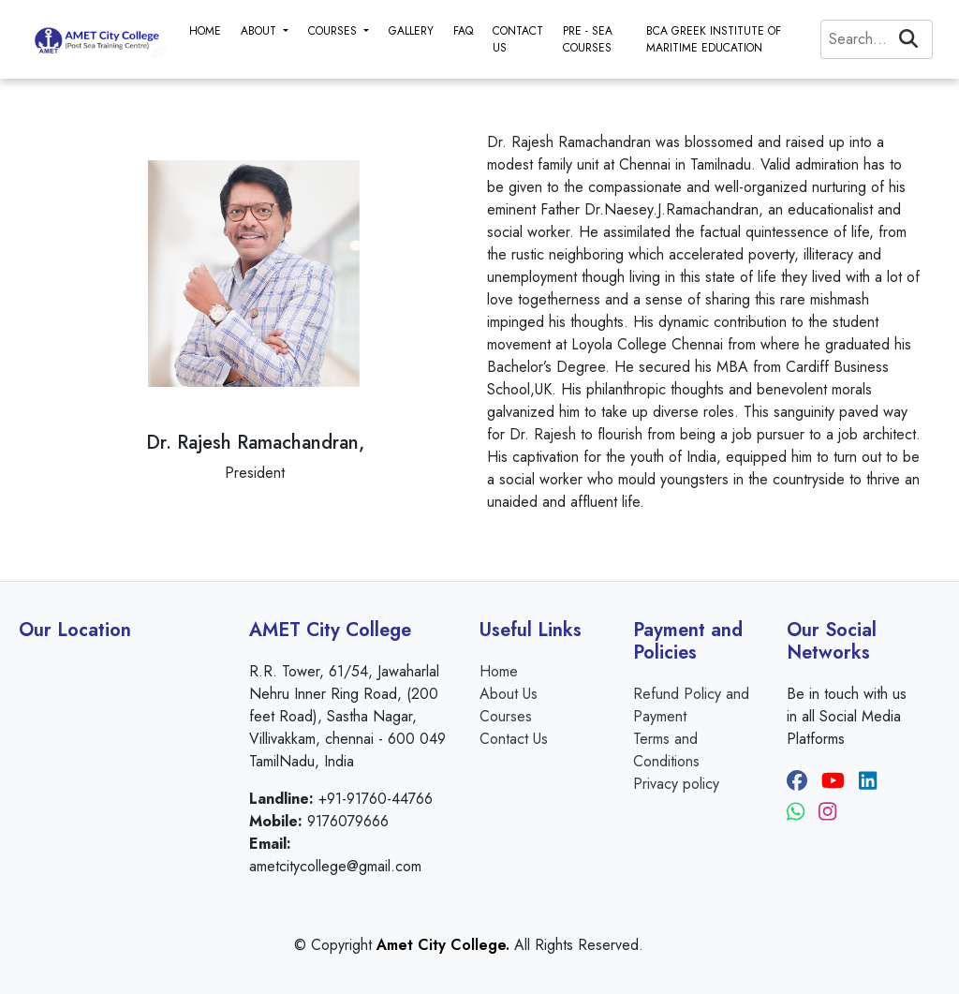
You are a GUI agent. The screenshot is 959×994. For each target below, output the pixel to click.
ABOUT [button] (260, 30)
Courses (506, 716)
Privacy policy (676, 783)
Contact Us (514, 738)
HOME (205, 30)
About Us (509, 694)
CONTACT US (518, 39)
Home (499, 671)
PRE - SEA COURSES (587, 39)
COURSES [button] (334, 30)
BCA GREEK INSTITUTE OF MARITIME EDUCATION (713, 39)
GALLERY (411, 30)
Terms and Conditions (666, 750)
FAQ (463, 30)
